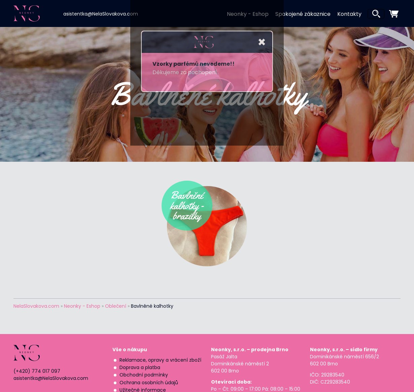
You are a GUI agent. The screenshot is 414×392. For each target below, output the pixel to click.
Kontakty (349, 14)
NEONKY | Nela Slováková (37, 13)
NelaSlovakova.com (36, 306)
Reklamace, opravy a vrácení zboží (160, 360)
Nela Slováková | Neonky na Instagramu (149, 13)
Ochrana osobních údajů (148, 382)
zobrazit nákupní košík (394, 14)
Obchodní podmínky (143, 374)
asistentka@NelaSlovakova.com (100, 13)
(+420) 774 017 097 (36, 371)
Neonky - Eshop (248, 14)
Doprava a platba (139, 367)
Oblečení (115, 306)
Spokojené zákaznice (303, 14)
